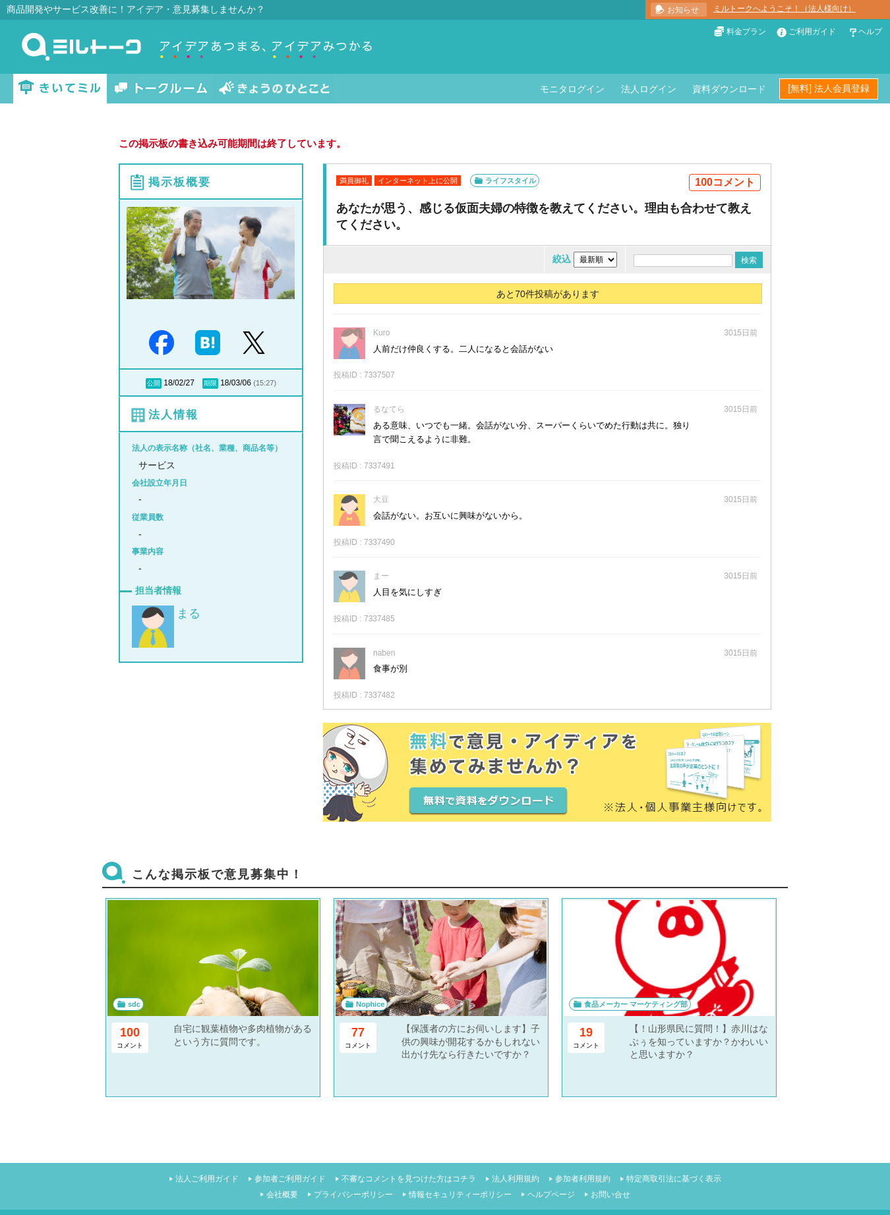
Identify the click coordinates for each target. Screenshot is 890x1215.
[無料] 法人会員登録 (829, 88)
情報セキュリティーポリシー (460, 1194)
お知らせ (683, 9)
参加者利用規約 (582, 1178)
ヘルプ (870, 31)
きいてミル (60, 88)
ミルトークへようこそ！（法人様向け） (784, 8)
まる (188, 613)
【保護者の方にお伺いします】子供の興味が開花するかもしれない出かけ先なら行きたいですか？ (470, 1041)
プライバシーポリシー (353, 1194)
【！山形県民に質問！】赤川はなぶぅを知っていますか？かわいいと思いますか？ (699, 1041)
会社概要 (282, 1194)
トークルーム (161, 88)
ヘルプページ (551, 1194)
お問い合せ (610, 1194)
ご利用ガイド (812, 31)
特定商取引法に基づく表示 (673, 1178)
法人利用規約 (515, 1178)
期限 (210, 383)
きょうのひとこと (274, 88)
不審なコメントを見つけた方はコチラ (408, 1178)
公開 (153, 383)
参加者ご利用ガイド (290, 1178)
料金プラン (746, 31)
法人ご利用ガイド (207, 1178)
